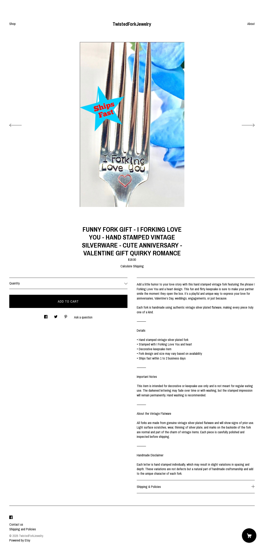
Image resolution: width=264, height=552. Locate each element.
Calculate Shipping (132, 266)
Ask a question (83, 317)
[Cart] (249, 535)
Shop (12, 23)
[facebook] (11, 517)
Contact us (16, 524)
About (251, 23)
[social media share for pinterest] (65, 315)
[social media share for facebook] (45, 315)
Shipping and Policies (22, 529)
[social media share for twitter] (56, 315)
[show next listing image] (244, 124)
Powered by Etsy (19, 540)
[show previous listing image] (19, 124)
